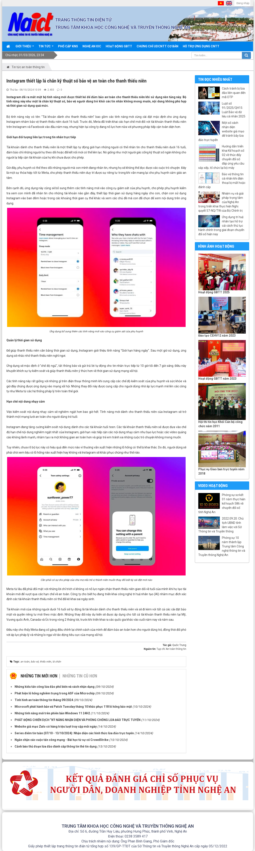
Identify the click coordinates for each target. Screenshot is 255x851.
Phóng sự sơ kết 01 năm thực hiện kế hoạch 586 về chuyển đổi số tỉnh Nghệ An (221, 503)
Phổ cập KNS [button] (68, 46)
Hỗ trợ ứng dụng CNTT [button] (201, 46)
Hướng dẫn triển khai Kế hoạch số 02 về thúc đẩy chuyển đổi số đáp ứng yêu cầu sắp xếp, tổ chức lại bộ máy (221, 157)
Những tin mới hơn (39, 676)
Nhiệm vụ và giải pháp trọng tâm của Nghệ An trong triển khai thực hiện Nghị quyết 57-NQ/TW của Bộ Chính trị (221, 202)
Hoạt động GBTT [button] (119, 46)
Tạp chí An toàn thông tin (171, 648)
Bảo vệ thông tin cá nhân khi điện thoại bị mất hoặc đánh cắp (221, 180)
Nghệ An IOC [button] (91, 46)
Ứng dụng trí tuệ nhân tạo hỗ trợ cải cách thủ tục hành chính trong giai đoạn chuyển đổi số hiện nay (221, 225)
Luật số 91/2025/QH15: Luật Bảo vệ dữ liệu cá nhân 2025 (233, 110)
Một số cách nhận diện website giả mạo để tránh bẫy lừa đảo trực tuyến (221, 131)
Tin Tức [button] (45, 48)
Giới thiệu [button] (24, 48)
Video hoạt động (213, 485)
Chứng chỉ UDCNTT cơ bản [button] (157, 46)
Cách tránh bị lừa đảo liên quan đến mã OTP (234, 93)
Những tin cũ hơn (80, 676)
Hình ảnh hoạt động (216, 246)
